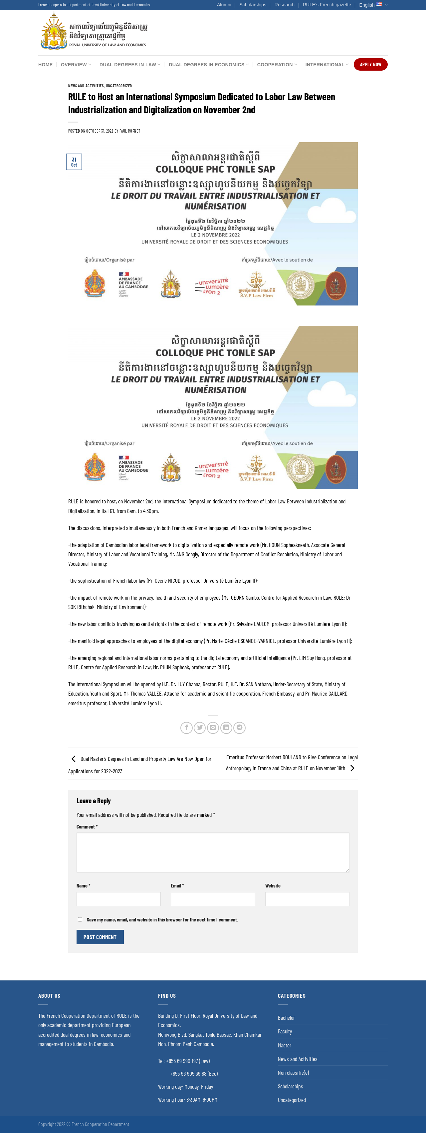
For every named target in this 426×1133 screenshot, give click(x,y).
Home (45, 64)
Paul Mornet (129, 131)
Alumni (224, 4)
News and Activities (86, 85)
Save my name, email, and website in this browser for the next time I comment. (162, 919)
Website (273, 885)
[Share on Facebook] (186, 728)
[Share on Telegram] (239, 728)
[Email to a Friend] (213, 728)
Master (284, 1045)
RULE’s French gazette (327, 4)
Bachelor (286, 1017)
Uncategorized (119, 85)
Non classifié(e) (293, 1072)
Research (285, 4)
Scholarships (253, 4)
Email (177, 885)
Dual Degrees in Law (130, 64)
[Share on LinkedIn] (226, 728)
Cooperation (277, 64)
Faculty (285, 1031)
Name (84, 885)
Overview (76, 64)
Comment (87, 826)
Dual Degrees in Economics (209, 64)
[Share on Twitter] (200, 728)
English (373, 5)
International (327, 64)
